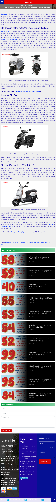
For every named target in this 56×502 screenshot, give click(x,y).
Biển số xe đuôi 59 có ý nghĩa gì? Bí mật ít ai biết (41, 271)
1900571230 (5, 475)
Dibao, (7, 242)
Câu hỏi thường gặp (28, 474)
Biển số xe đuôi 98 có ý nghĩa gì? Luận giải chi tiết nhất (40, 367)
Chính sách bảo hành (28, 446)
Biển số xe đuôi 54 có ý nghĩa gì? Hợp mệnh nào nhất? (40, 326)
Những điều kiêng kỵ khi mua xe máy (22, 232)
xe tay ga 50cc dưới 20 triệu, (31, 242)
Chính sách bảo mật (28, 449)
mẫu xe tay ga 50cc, (15, 242)
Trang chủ (24, 5)
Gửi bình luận (6, 430)
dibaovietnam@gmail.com (10, 469)
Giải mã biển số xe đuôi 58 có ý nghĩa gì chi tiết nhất (39, 258)
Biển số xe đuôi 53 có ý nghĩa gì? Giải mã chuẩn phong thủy (40, 312)
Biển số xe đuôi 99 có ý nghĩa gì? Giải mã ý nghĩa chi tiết (40, 353)
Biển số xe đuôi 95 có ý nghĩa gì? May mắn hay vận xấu (40, 380)
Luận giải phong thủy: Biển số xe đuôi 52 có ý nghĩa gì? (40, 339)
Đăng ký (44, 462)
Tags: (3, 242)
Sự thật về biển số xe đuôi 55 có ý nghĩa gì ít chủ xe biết (40, 299)
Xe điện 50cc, (44, 242)
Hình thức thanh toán (28, 471)
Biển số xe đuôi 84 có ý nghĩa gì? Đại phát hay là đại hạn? (40, 394)
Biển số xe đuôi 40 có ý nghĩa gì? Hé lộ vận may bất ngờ (40, 285)
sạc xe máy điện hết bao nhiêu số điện (28, 91)
